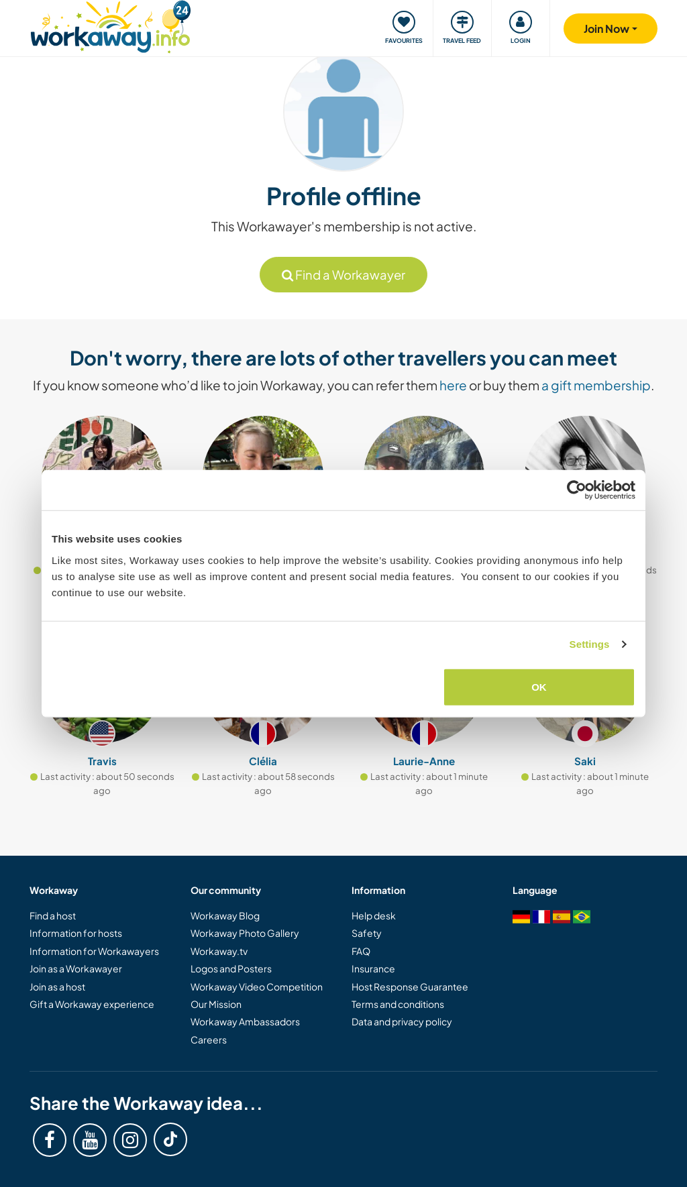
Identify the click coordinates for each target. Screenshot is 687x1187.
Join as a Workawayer (76, 968)
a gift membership (596, 385)
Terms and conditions (398, 1004)
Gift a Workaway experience (92, 1004)
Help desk (374, 915)
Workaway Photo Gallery (245, 933)
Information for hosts (76, 933)
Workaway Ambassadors (245, 1021)
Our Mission (216, 1004)
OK (539, 686)
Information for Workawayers (94, 951)
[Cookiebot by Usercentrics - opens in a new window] (576, 490)
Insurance (373, 968)
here (453, 385)
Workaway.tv (219, 951)
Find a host (53, 915)
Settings (590, 644)
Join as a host (57, 986)
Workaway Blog (225, 915)
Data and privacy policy (402, 1021)
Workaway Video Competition (257, 986)
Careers (209, 1039)
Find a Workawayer (343, 274)
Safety (367, 933)
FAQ (361, 951)
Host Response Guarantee (410, 986)
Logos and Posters (231, 968)
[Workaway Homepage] (110, 25)
